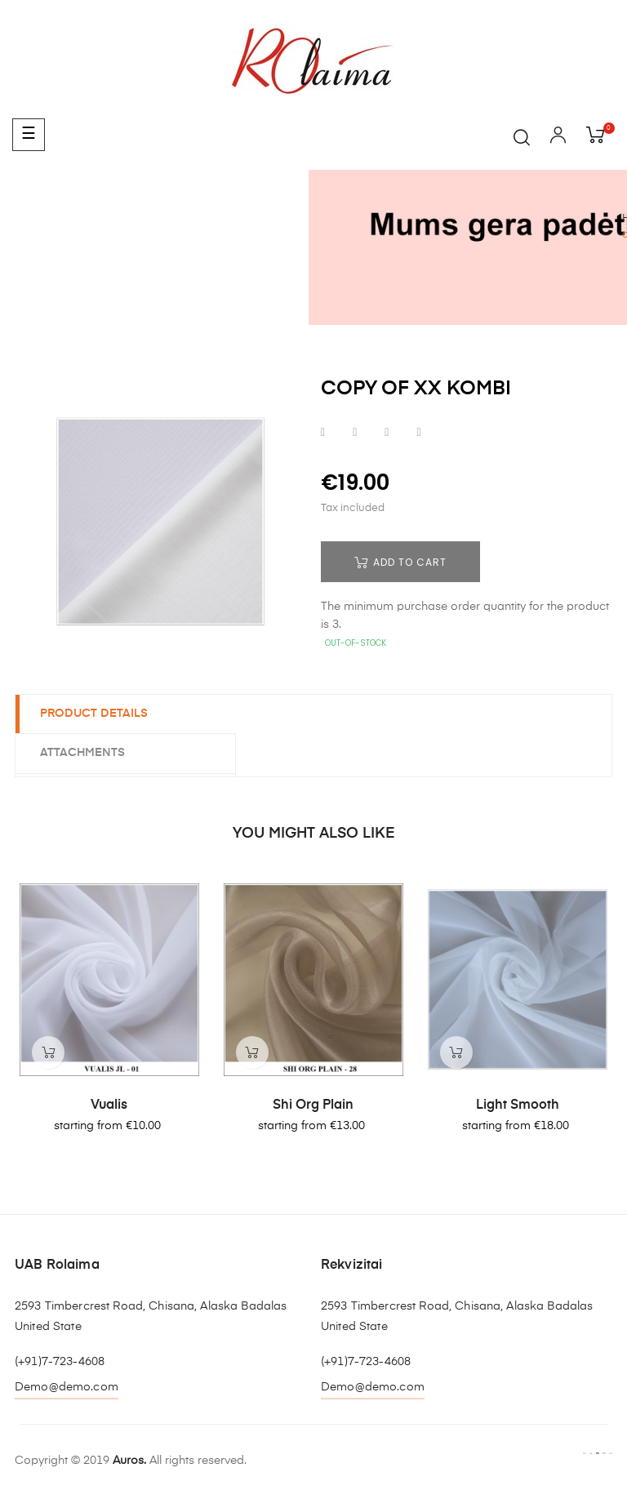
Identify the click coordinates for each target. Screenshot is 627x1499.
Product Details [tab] (94, 713)
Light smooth (517, 1105)
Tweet (355, 433)
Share (323, 433)
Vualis (109, 1105)
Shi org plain (313, 1105)
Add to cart (400, 562)
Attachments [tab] (82, 752)
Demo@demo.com (66, 1387)
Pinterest (418, 433)
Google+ (387, 433)
